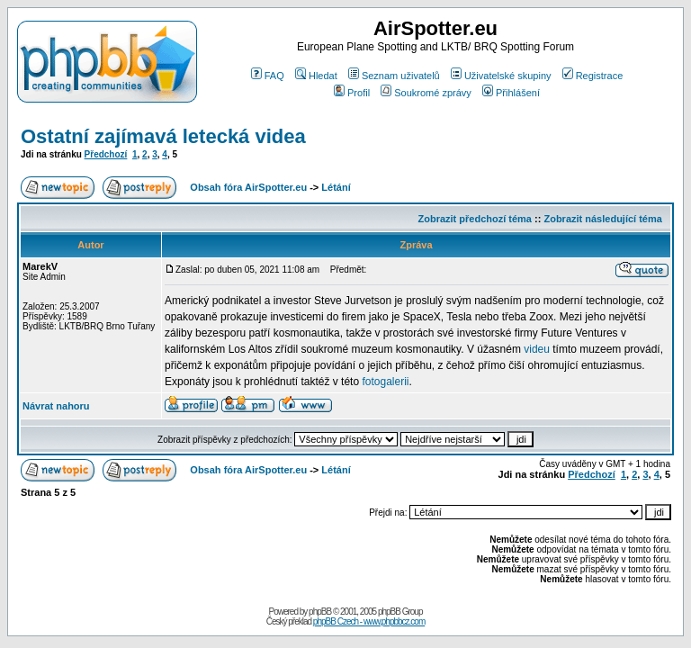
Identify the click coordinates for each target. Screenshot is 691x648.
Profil (352, 92)
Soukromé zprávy (426, 92)
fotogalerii (385, 381)
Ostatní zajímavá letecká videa (163, 136)
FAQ (267, 75)
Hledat (316, 75)
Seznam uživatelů (394, 75)
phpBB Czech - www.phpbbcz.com (369, 621)
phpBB (320, 611)
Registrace (593, 75)
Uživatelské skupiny (501, 75)
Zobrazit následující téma (602, 218)
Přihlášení (511, 92)
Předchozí (106, 154)
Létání (335, 187)
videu (537, 349)
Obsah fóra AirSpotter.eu (248, 187)
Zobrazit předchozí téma (474, 218)
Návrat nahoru (56, 405)
